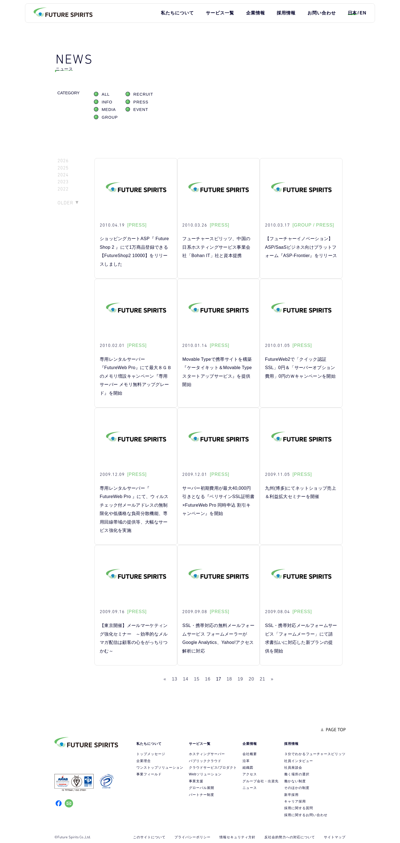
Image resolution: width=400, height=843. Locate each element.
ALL (106, 94)
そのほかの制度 (296, 788)
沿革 (246, 761)
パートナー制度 (201, 795)
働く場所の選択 (296, 774)
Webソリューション (205, 774)
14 (185, 679)
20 (251, 679)
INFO (107, 102)
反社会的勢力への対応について (289, 837)
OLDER (65, 202)
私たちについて (177, 13)
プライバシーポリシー (192, 837)
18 (229, 679)
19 (240, 679)
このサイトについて (149, 837)
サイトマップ (335, 837)
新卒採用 (291, 795)
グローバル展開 (201, 788)
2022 (63, 189)
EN (363, 13)
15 (196, 679)
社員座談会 (293, 768)
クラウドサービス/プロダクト (213, 768)
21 (262, 679)
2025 (63, 168)
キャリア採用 (295, 801)
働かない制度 (295, 781)
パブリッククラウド (205, 761)
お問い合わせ (322, 13)
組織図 (247, 768)
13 (175, 679)
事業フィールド (149, 774)
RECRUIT (143, 94)
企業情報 (255, 13)
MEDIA (109, 109)
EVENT (140, 109)
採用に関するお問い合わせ (306, 815)
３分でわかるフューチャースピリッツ (315, 754)
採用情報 (286, 13)
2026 (63, 160)
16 (208, 679)
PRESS (140, 102)
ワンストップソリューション (159, 768)
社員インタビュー (298, 761)
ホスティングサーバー (207, 754)
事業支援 (196, 781)
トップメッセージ (150, 754)
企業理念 (143, 761)
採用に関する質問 (298, 808)
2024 (63, 174)
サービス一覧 (220, 13)
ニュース (249, 788)
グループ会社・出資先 (260, 781)
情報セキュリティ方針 (237, 837)
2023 (63, 181)
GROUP (110, 117)
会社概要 (249, 754)
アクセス (249, 774)
